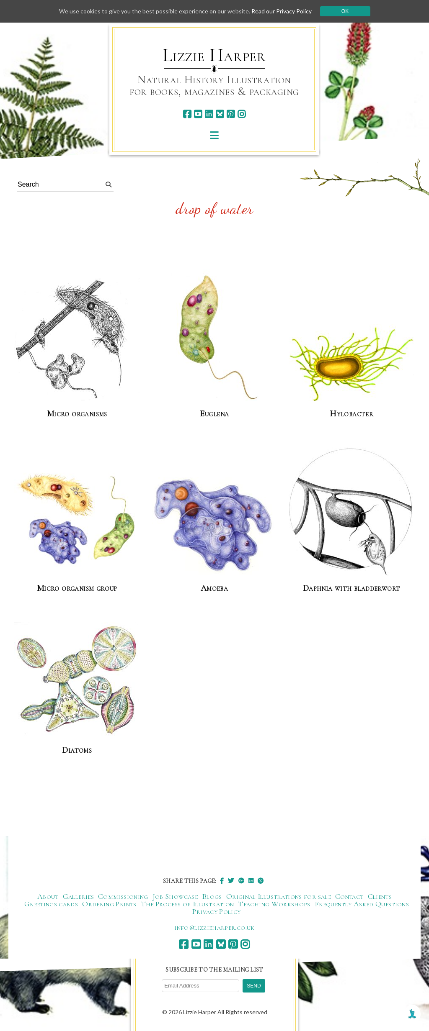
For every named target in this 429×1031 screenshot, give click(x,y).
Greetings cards (51, 903)
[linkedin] (209, 114)
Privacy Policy (216, 911)
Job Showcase (175, 896)
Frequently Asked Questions (362, 903)
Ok (345, 11)
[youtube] (198, 114)
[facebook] (187, 114)
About (48, 896)
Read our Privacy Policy (281, 11)
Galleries (78, 896)
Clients (380, 896)
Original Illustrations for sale (278, 896)
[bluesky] (220, 114)
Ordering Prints (109, 903)
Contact (349, 896)
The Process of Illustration (187, 903)
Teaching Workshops (274, 903)
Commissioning (123, 896)
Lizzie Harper (214, 55)
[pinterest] (231, 114)
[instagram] (242, 114)
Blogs (212, 896)
